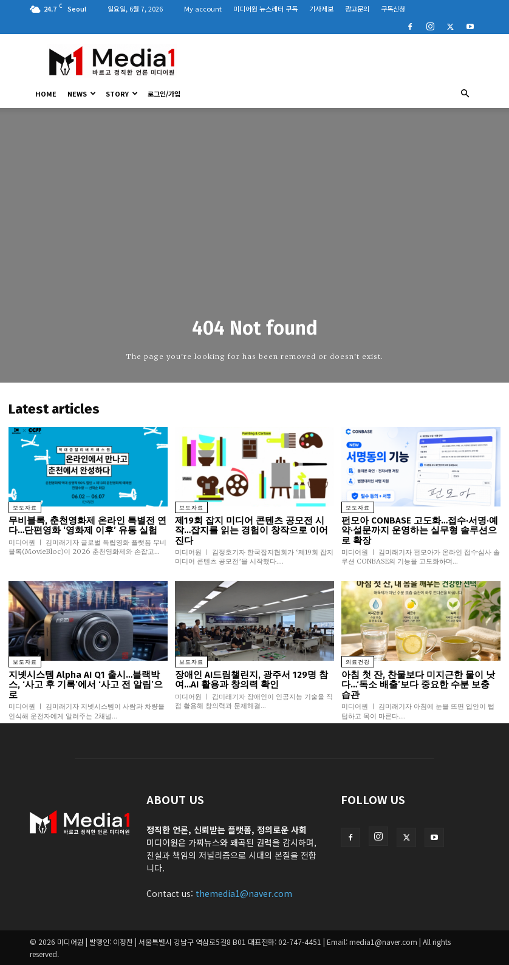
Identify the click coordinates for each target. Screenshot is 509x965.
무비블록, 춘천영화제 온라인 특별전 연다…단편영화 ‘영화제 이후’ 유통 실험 (87, 525)
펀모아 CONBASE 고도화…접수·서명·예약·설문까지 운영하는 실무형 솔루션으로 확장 (419, 530)
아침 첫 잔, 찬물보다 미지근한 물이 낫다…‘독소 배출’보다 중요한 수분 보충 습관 (418, 684)
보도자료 (25, 508)
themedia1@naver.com (244, 893)
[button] (464, 93)
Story (122, 93)
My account (203, 8)
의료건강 (358, 662)
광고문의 (357, 8)
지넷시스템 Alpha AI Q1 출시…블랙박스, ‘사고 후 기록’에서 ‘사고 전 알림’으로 (86, 684)
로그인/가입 (164, 93)
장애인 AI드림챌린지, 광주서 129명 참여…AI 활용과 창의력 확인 (251, 680)
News (81, 93)
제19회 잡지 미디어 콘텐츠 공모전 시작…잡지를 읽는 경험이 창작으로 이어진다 (251, 530)
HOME (45, 93)
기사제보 (321, 8)
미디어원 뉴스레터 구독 (265, 8)
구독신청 (393, 8)
